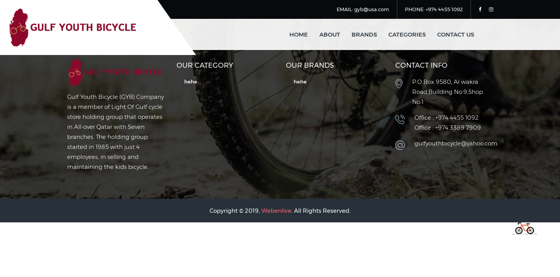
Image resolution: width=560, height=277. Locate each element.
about (329, 34)
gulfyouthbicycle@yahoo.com (456, 143)
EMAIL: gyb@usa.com (363, 9)
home (298, 34)
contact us (455, 34)
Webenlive (276, 210)
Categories (407, 34)
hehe (190, 81)
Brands (364, 34)
